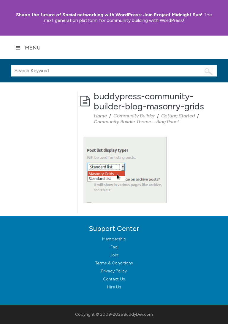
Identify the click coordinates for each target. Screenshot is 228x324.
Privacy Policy (114, 271)
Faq (114, 247)
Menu (28, 47)
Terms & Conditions (114, 263)
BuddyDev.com (138, 314)
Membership (114, 239)
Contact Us (114, 279)
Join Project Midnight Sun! (109, 14)
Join (114, 255)
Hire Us (114, 287)
